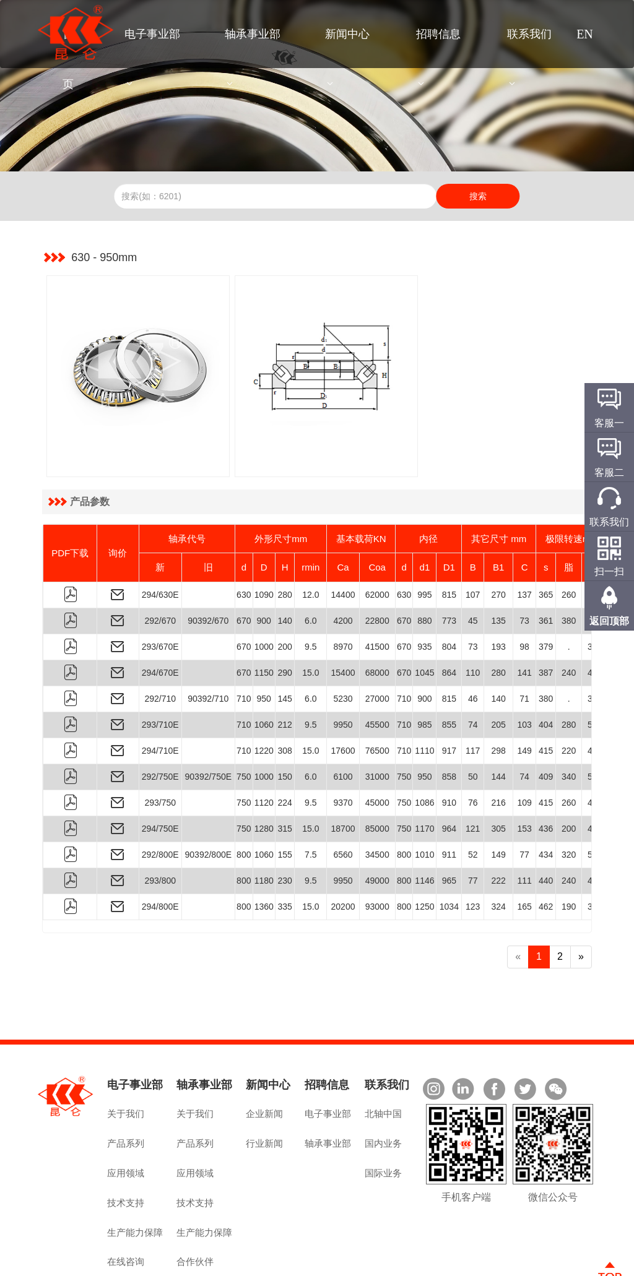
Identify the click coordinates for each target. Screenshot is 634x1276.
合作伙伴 (195, 1209)
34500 (377, 803)
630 (244, 543)
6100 (342, 725)
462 (546, 855)
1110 (424, 699)
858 (449, 725)
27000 (377, 647)
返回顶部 (609, 621)
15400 (343, 621)
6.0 (310, 569)
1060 (264, 673)
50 (473, 725)
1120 (264, 751)
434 (546, 803)
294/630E (160, 543)
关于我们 (125, 1061)
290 (284, 621)
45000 (377, 751)
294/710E (160, 699)
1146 (424, 829)
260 (569, 543)
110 (473, 621)
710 (244, 647)
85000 (377, 777)
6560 (342, 803)
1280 (264, 777)
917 (449, 699)
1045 (424, 621)
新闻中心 (347, 34)
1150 (264, 621)
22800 (377, 569)
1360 (264, 855)
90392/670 (208, 569)
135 (498, 569)
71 (524, 647)
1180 (264, 829)
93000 (377, 855)
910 (449, 751)
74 (473, 673)
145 (284, 647)
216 (498, 751)
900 (264, 569)
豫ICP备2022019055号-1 (272, 1262)
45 (473, 569)
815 (449, 543)
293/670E (160, 595)
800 (244, 803)
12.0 (310, 543)
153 (524, 777)
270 (498, 543)
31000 (377, 725)
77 (524, 803)
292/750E (160, 725)
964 (449, 777)
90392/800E (208, 803)
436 (546, 777)
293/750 (160, 751)
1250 (424, 855)
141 (524, 621)
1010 (424, 803)
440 (546, 829)
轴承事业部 (252, 34)
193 (498, 595)
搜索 (478, 196)
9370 (342, 751)
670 (244, 569)
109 (524, 751)
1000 (264, 595)
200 (284, 595)
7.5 (310, 803)
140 (284, 569)
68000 (377, 621)
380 (569, 569)
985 (424, 673)
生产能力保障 (135, 1180)
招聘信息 (438, 34)
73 (524, 569)
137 (524, 543)
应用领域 (125, 1120)
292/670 (160, 569)
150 (284, 725)
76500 (377, 699)
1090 (264, 543)
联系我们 (529, 34)
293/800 (160, 829)
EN (584, 34)
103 (524, 673)
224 (284, 751)
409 (546, 725)
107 (473, 543)
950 (264, 647)
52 (473, 803)
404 (546, 673)
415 (546, 699)
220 (569, 699)
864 (449, 621)
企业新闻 (264, 1061)
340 (569, 725)
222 (498, 829)
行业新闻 (264, 1091)
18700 (343, 777)
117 (473, 699)
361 (546, 569)
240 (569, 621)
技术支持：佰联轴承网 (553, 1262)
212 (284, 673)
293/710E (160, 673)
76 (473, 751)
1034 (449, 855)
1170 (424, 777)
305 (498, 777)
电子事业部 (152, 34)
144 (498, 725)
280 (284, 543)
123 (473, 855)
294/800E (160, 855)
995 (424, 543)
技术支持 (125, 1150)
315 (284, 777)
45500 (377, 673)
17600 (343, 699)
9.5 (310, 595)
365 (546, 543)
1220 (264, 699)
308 (284, 699)
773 (449, 569)
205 (498, 673)
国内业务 (383, 1091)
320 (569, 803)
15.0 (310, 621)
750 (244, 725)
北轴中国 (383, 1061)
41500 (377, 595)
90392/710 (208, 647)
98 (524, 595)
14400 (343, 543)
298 (498, 699)
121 (473, 777)
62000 (377, 543)
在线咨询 (125, 1209)
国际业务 (383, 1120)
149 (524, 699)
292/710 (160, 647)
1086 (424, 751)
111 (524, 829)
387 (546, 621)
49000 (377, 829)
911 (449, 803)
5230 (342, 647)
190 (569, 855)
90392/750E (208, 725)
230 (284, 829)
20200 (343, 855)
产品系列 (125, 1091)
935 (424, 595)
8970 (342, 595)
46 (473, 647)
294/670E (160, 621)
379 (546, 595)
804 (449, 595)
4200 (342, 569)
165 (524, 855)
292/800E (160, 803)
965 (449, 829)
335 (284, 855)
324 (498, 855)
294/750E (160, 777)
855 (449, 673)
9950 (342, 673)
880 (424, 569)
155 (284, 803)
